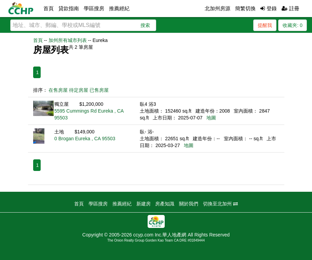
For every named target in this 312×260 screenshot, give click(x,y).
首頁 (48, 8)
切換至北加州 (220, 203)
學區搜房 (94, 8)
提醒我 (265, 25)
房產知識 (164, 203)
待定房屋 (78, 90)
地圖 (211, 117)
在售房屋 (58, 90)
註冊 (290, 8)
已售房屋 (99, 90)
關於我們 (188, 203)
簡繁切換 (245, 8)
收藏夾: (292, 25)
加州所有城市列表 (68, 40)
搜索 (145, 25)
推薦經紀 (119, 8)
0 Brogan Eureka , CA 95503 (84, 138)
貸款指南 (68, 8)
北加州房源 (217, 8)
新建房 (143, 203)
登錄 (268, 8)
